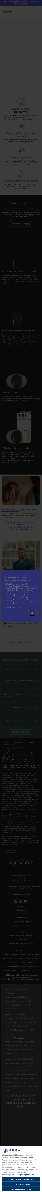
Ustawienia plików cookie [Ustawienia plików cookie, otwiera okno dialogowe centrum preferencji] (21, 1189)
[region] (21, 1169)
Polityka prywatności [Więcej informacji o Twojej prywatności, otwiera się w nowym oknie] (25, 1174)
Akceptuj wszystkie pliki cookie (21, 1179)
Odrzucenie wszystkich (21, 1184)
